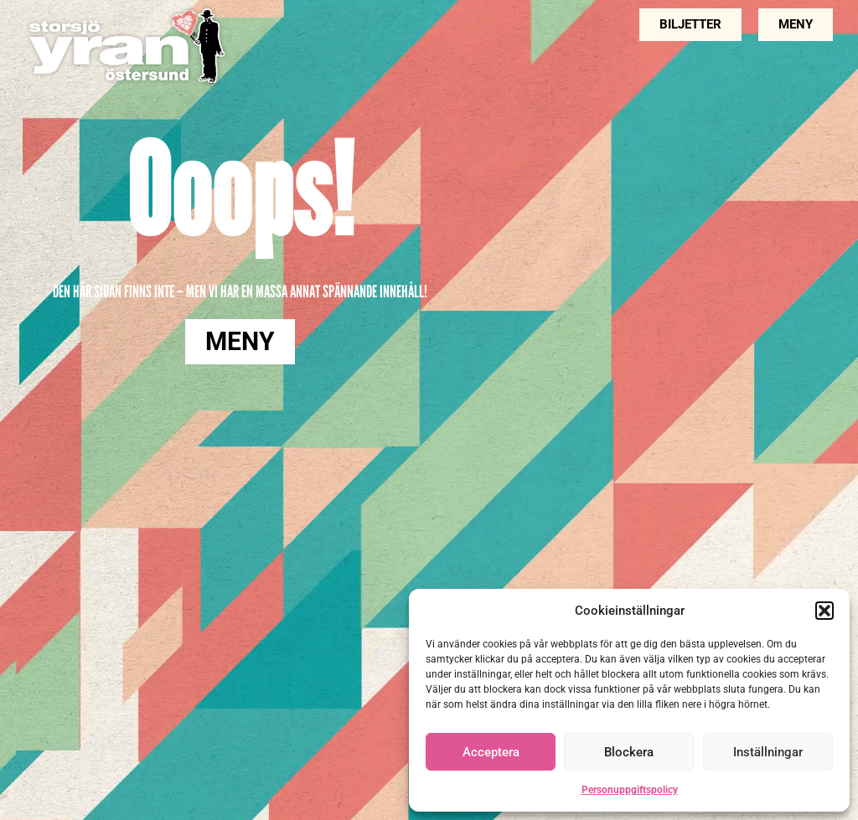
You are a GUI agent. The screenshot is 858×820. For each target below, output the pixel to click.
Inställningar (768, 752)
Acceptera (491, 752)
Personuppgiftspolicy (629, 790)
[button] (824, 610)
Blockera (629, 752)
